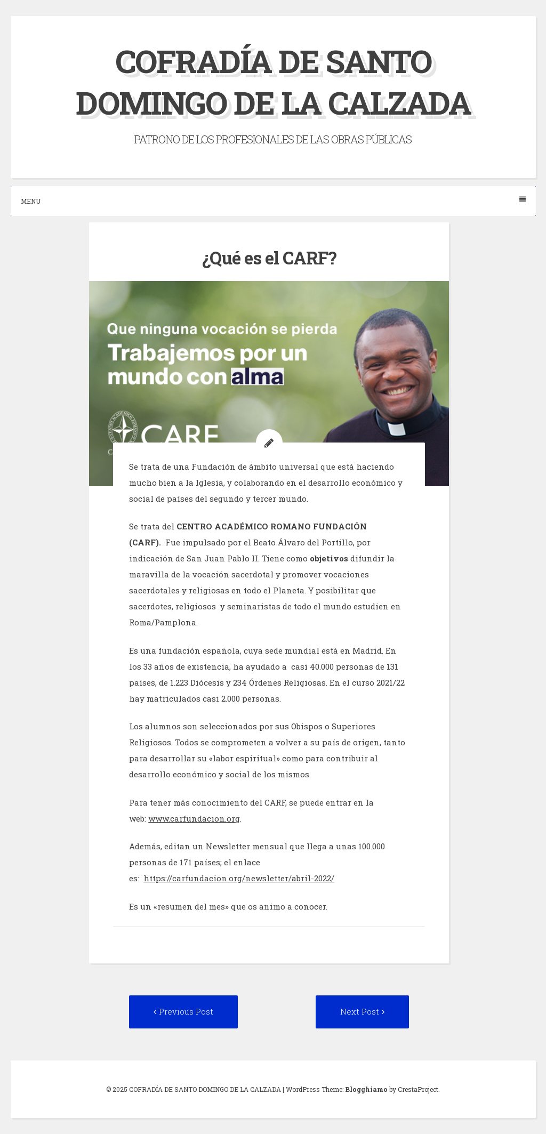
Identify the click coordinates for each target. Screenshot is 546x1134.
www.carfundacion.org (194, 818)
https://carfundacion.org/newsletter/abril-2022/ (238, 878)
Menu (273, 200)
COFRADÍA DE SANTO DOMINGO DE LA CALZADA (273, 81)
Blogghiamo (366, 1089)
